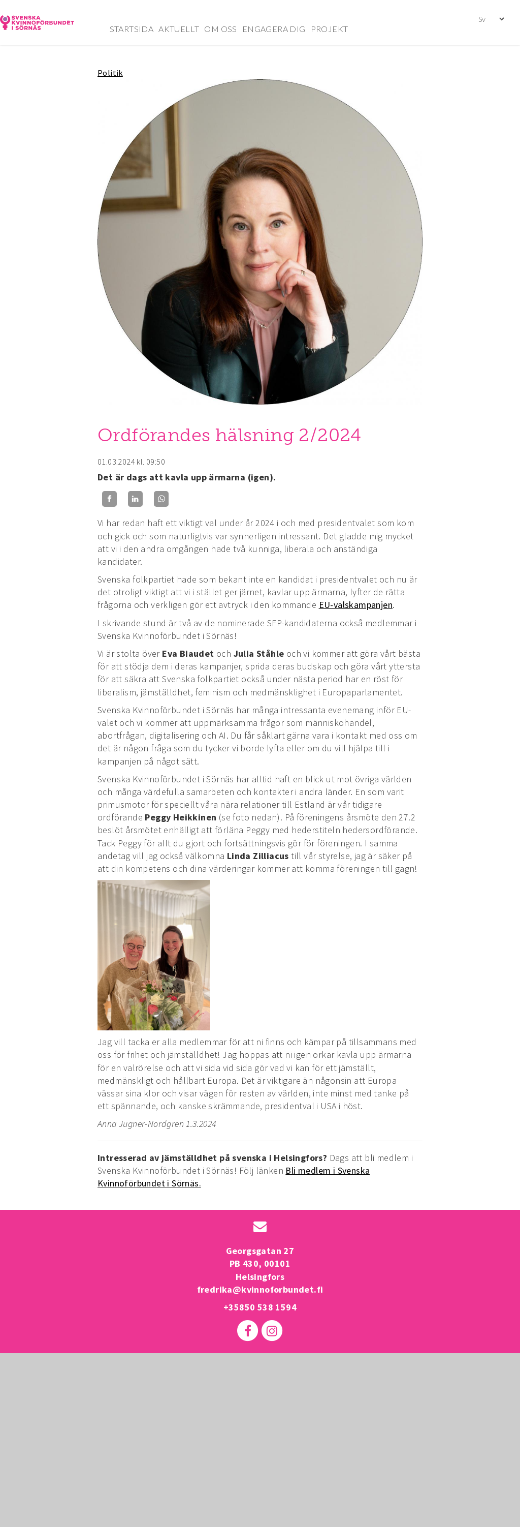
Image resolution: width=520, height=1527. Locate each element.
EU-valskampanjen (356, 604)
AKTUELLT (178, 29)
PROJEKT (329, 29)
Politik (110, 73)
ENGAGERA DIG (274, 29)
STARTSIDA (132, 29)
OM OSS (220, 29)
